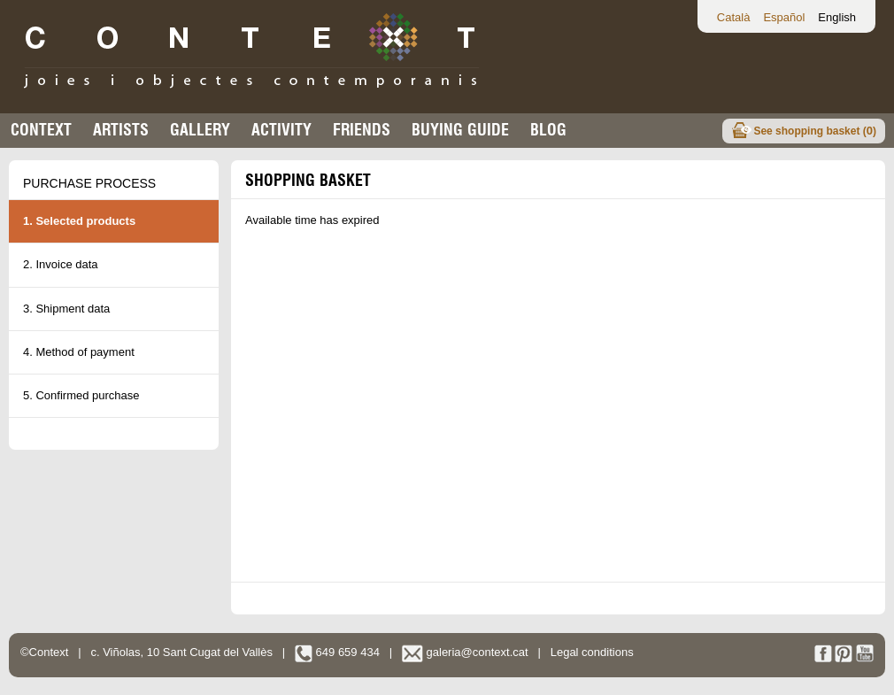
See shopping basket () (814, 130)
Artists (121, 129)
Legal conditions (592, 652)
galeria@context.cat (465, 652)
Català (734, 17)
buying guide (460, 129)
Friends (361, 129)
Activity (281, 129)
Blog (548, 129)
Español (784, 17)
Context (41, 129)
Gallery (200, 129)
